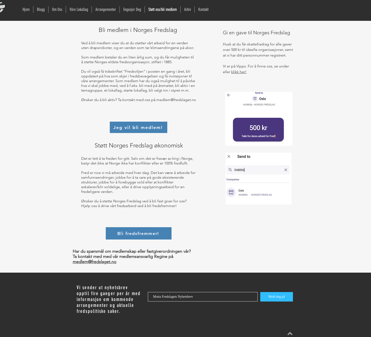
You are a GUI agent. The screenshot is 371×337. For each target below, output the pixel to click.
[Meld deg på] (276, 297)
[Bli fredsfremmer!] (139, 233)
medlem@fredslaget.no (176, 100)
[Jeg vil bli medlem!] (138, 127)
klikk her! (239, 72)
